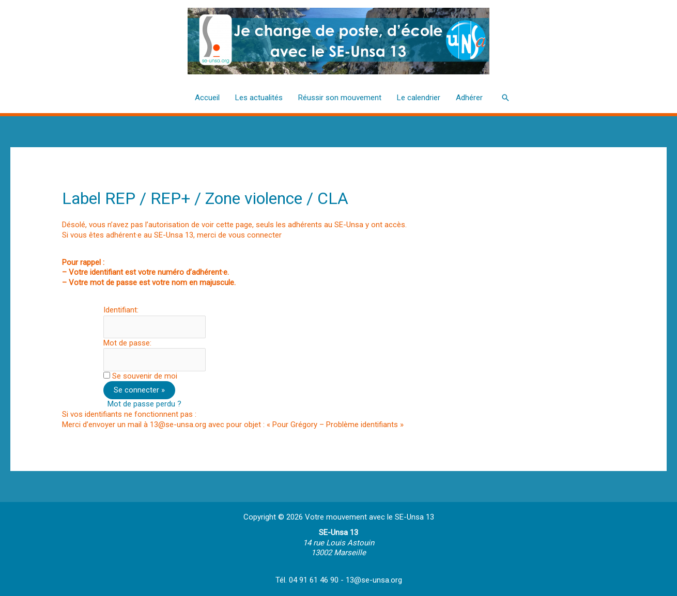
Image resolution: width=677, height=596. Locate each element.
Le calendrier (418, 97)
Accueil (207, 97)
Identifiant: (121, 310)
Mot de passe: (127, 343)
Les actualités (259, 97)
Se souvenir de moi (144, 376)
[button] (505, 97)
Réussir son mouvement (339, 97)
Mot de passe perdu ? (144, 404)
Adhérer (469, 97)
